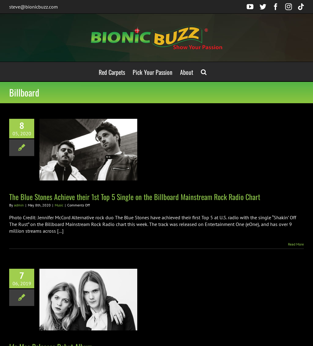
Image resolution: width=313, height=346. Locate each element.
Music (59, 205)
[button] (204, 71)
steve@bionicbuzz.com (33, 7)
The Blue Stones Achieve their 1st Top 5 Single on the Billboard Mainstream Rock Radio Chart (134, 196)
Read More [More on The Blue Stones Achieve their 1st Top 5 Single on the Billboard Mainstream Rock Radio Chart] (296, 244)
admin (19, 205)
